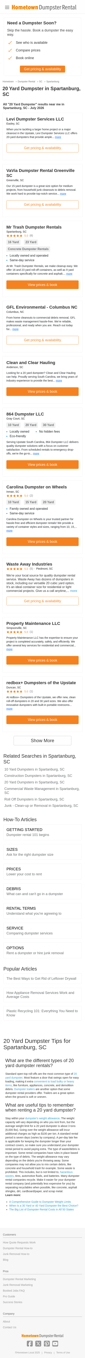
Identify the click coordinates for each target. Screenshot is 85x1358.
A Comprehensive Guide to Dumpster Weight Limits (40, 1201)
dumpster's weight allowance (42, 1118)
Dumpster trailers (24, 1089)
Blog (5, 1259)
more (58, 137)
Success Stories (12, 1302)
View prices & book (42, 285)
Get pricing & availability (42, 148)
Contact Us (9, 1327)
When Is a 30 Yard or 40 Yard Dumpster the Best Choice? (43, 1205)
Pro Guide (9, 1296)
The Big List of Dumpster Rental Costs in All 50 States (41, 1209)
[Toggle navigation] (7, 7)
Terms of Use (63, 1352)
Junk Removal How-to (16, 1254)
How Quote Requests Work (19, 1242)
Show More (42, 740)
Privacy (48, 1352)
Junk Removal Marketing (18, 1284)
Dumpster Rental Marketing (19, 1279)
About (6, 1321)
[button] (29, 1343)
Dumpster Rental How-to (17, 1248)
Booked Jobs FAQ (14, 1290)
